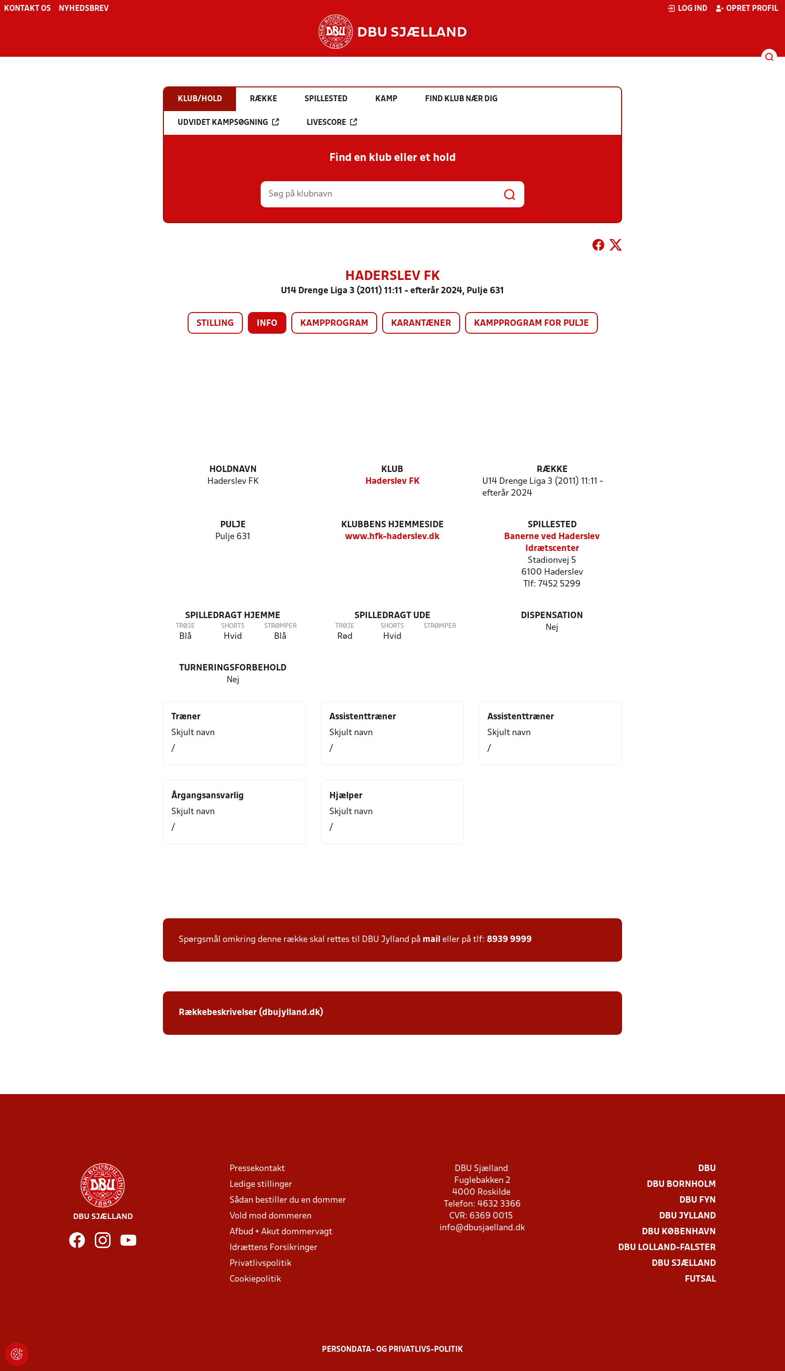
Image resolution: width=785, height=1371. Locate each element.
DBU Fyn (697, 1200)
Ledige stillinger (261, 1184)
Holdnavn (233, 470)
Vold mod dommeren (271, 1216)
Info (267, 323)
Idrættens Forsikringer (273, 1248)
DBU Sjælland (684, 1263)
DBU (707, 1169)
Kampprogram (334, 323)
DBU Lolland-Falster (667, 1248)
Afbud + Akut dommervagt (281, 1232)
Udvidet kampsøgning (228, 122)
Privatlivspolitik (260, 1263)
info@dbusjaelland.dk (482, 1228)
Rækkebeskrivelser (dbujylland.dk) (251, 1013)
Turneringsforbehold (232, 668)
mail (431, 940)
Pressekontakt (257, 1169)
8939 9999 (509, 940)
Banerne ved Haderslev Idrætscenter (552, 543)
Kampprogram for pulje (531, 323)
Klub (392, 470)
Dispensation (552, 616)
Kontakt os (27, 8)
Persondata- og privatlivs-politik (392, 1349)
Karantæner (421, 323)
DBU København (679, 1232)
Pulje (233, 525)
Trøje (185, 626)
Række (552, 470)
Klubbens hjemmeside (392, 525)
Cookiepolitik (255, 1279)
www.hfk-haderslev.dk (392, 537)
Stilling (215, 323)
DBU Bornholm (681, 1184)
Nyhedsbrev (84, 8)
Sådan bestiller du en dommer (288, 1200)
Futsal (700, 1279)
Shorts (232, 626)
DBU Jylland (687, 1216)
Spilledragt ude (392, 616)
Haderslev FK (392, 481)
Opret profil (746, 8)
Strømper (280, 626)
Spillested (552, 525)
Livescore (332, 122)
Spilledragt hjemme (232, 616)
